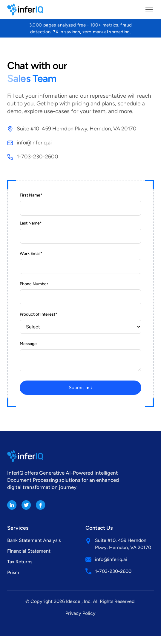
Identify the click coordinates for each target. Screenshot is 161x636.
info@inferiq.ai (34, 142)
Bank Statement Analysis (34, 540)
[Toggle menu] (149, 9)
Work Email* (31, 253)
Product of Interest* (38, 314)
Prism (13, 572)
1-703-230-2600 (37, 156)
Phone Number (34, 283)
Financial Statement (28, 551)
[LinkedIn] (12, 505)
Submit (81, 387)
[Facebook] (40, 505)
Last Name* (31, 223)
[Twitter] (26, 505)
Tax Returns (19, 562)
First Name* (31, 195)
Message (28, 343)
